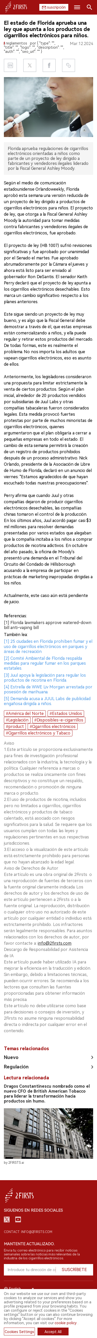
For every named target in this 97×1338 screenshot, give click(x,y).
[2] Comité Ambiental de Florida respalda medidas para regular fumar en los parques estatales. (45, 663)
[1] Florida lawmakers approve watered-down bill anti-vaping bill (47, 625)
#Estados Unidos (66, 713)
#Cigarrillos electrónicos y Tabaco (38, 733)
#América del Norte (25, 713)
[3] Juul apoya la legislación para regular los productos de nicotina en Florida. (45, 678)
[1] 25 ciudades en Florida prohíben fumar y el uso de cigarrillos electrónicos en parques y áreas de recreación (48, 646)
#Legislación (17, 720)
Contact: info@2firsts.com (28, 1232)
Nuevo (11, 1057)
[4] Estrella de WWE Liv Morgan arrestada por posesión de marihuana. (48, 689)
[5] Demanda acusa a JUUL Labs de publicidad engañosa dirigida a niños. (47, 701)
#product (15, 726)
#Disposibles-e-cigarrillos (58, 720)
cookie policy (66, 1323)
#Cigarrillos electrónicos (53, 726)
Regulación (16, 1066)
